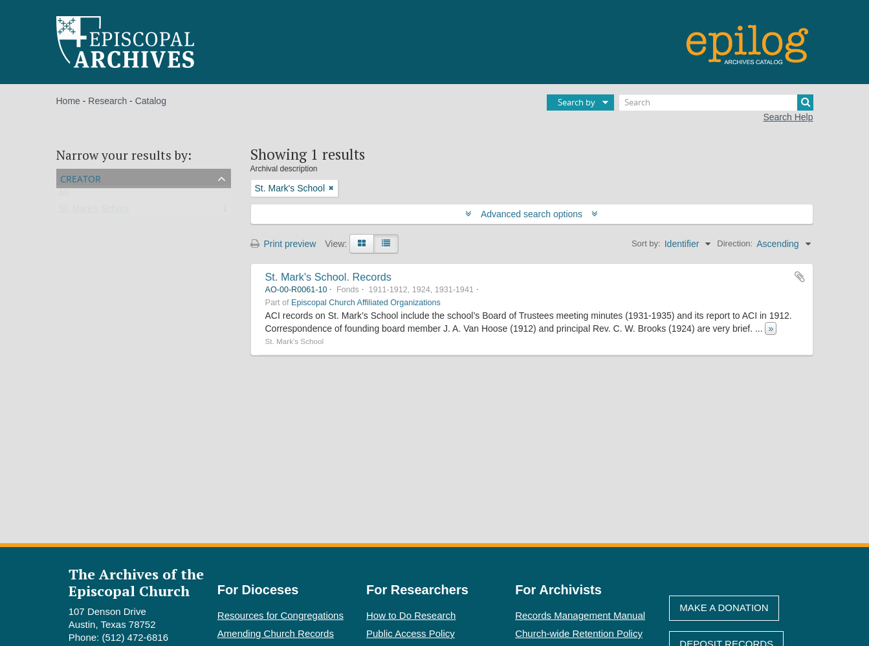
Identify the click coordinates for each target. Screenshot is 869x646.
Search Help (788, 117)
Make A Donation (723, 607)
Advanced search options (531, 214)
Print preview (283, 244)
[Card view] (361, 243)
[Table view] (386, 243)
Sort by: (646, 243)
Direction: (735, 243)
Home (68, 101)
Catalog (150, 101)
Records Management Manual (580, 615)
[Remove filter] (331, 188)
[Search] (716, 102)
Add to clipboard (799, 276)
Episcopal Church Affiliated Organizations (366, 302)
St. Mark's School (94, 211)
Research (107, 101)
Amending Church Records (275, 633)
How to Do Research (411, 615)
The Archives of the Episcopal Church (136, 582)
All (64, 196)
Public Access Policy (410, 633)
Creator (80, 177)
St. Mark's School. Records (328, 277)
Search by (576, 102)
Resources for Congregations (280, 615)
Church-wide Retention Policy (579, 633)
